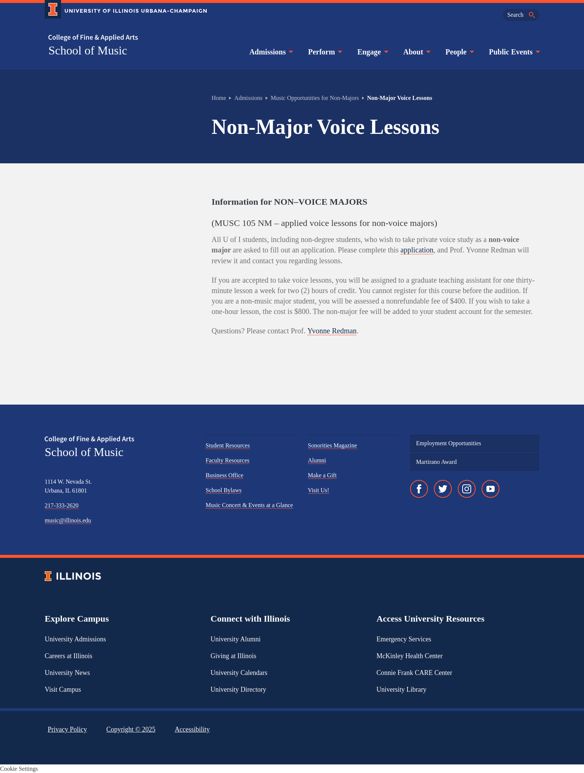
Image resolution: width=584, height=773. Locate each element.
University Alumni (235, 638)
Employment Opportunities (448, 443)
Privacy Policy (67, 729)
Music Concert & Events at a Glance (249, 505)
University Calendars (238, 672)
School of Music (87, 50)
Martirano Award (436, 461)
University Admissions (75, 638)
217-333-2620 (62, 505)
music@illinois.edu (68, 520)
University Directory (238, 689)
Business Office (224, 475)
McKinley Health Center (410, 655)
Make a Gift (322, 475)
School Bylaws (223, 490)
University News (67, 672)
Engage (372, 52)
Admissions (270, 52)
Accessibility (192, 729)
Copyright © (131, 729)
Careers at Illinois (68, 655)
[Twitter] (443, 488)
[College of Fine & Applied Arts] (122, 38)
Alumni (317, 460)
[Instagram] (467, 488)
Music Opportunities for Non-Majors (315, 98)
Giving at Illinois (233, 655)
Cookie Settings (19, 768)
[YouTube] (490, 488)
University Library (401, 689)
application (417, 250)
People (459, 52)
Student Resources (228, 445)
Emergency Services (404, 638)
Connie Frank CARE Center (414, 672)
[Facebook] (419, 488)
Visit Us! (318, 490)
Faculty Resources (228, 460)
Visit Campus (63, 689)
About (416, 52)
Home (219, 98)
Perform (324, 52)
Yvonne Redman (332, 330)
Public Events (514, 52)
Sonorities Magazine (332, 445)
